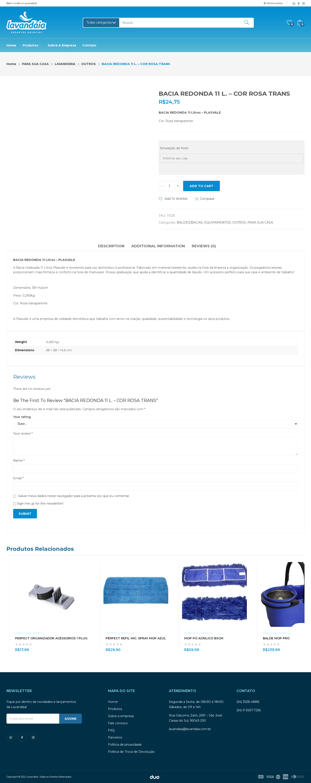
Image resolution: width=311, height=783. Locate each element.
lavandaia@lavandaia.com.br (190, 729)
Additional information (158, 246)
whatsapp (293, 3)
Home (113, 702)
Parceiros (115, 737)
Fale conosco (118, 723)
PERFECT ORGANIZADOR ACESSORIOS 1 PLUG (51, 638)
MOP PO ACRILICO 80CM (203, 638)
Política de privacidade (125, 744)
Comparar (207, 199)
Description (111, 246)
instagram (303, 3)
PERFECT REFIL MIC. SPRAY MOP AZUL (136, 638)
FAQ (111, 730)
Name (19, 460)
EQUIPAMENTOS (217, 222)
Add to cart (201, 186)
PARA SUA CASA (260, 222)
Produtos (115, 709)
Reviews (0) (204, 246)
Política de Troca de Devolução (131, 752)
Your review (23, 433)
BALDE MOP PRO (276, 638)
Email (18, 478)
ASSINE (70, 719)
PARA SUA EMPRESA (29, 633)
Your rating (22, 417)
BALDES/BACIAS (190, 222)
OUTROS (239, 222)
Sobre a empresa (121, 716)
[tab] (111, 246)
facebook (298, 3)
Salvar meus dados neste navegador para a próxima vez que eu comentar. (74, 496)
